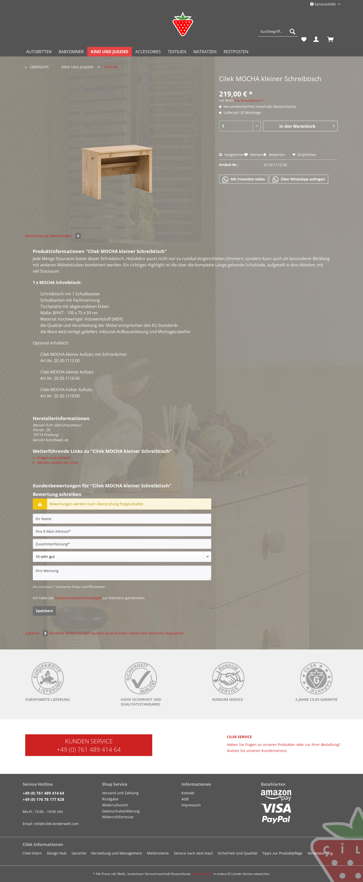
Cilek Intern (32, 853)
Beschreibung (37, 235)
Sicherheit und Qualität (237, 853)
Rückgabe (110, 799)
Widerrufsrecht (115, 805)
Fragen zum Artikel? (52, 457)
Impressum (191, 805)
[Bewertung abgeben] (122, 556)
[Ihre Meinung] (122, 572)
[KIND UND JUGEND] (109, 51)
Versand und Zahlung (120, 793)
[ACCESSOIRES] (148, 51)
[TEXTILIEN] (177, 51)
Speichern (44, 610)
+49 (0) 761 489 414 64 (89, 749)
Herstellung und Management (116, 853)
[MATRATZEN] (205, 51)
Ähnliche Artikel (62, 633)
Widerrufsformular (118, 816)
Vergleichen (231, 154)
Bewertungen (65, 235)
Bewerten (274, 154)
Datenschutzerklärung (121, 811)
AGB (185, 799)
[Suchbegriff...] (278, 31)
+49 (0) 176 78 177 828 (43, 799)
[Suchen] (292, 31)
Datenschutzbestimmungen (78, 597)
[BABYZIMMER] (71, 51)
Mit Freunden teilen (243, 179)
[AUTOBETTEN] (39, 51)
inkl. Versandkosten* (249, 100)
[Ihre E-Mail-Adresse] (122, 531)
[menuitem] (278, 33)
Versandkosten (202, 874)
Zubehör (37, 633)
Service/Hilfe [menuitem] (323, 4)
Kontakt (188, 793)
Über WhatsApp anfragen (299, 179)
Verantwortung (320, 853)
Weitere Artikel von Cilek (55, 462)
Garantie (79, 853)
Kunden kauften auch (95, 633)
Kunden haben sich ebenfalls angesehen (149, 633)
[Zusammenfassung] (122, 544)
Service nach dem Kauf (193, 853)
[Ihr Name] (122, 519)
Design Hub (57, 853)
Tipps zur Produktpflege (282, 853)
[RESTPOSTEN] (236, 51)
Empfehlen (304, 154)
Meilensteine (158, 853)
